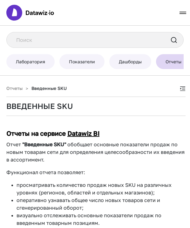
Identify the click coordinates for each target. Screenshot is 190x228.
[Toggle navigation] (183, 12)
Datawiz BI (83, 133)
